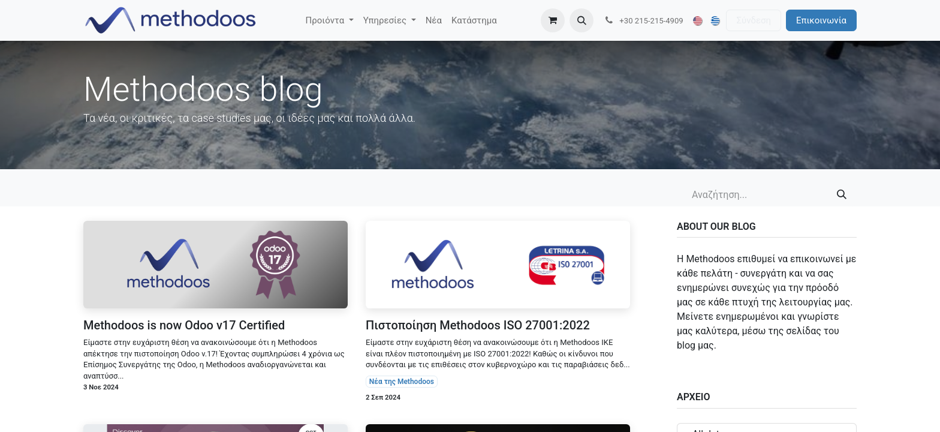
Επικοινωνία (821, 20)
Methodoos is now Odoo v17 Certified (184, 325)
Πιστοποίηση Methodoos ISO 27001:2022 (478, 325)
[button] (581, 20)
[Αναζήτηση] (842, 195)
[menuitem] (329, 20)
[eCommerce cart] (553, 20)
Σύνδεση (753, 20)
